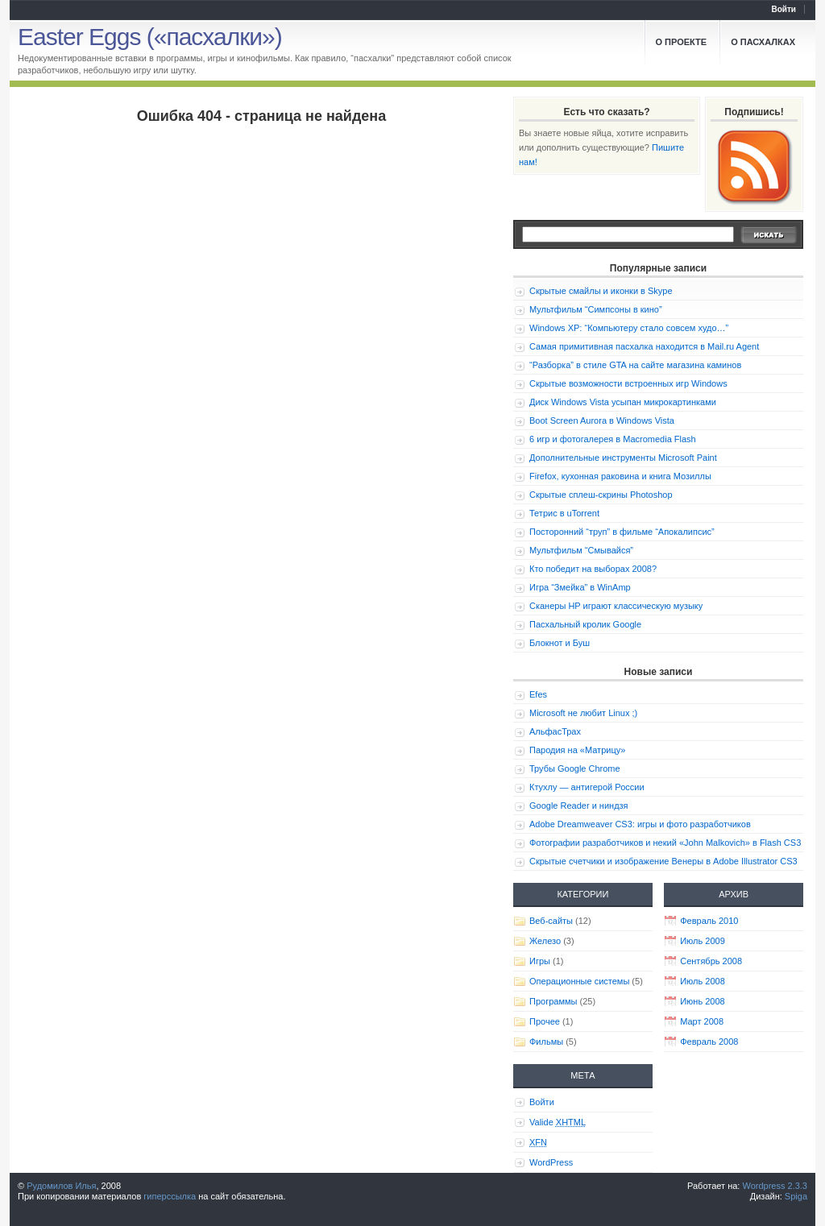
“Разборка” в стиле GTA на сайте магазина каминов (635, 365)
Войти (783, 9)
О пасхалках (763, 42)
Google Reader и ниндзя (578, 805)
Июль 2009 (702, 941)
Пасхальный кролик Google (585, 624)
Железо (545, 941)
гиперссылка (169, 1196)
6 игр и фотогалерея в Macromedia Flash (612, 439)
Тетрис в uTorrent (564, 513)
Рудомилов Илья (61, 1186)
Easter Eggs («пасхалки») (150, 36)
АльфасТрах (555, 731)
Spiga (796, 1196)
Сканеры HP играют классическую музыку (616, 606)
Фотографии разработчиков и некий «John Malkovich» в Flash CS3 (665, 842)
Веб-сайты (551, 921)
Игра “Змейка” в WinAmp (580, 587)
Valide (557, 1122)
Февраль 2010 (709, 921)
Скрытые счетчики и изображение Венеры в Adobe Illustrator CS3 (663, 861)
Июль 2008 (702, 981)
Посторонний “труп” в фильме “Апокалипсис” (622, 531)
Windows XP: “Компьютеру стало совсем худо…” (628, 328)
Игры (539, 961)
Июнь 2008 (702, 1001)
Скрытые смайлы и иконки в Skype (601, 291)
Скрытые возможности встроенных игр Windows (628, 383)
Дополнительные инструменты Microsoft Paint (623, 457)
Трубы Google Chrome (574, 768)
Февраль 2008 (709, 1041)
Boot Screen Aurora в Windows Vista (601, 420)
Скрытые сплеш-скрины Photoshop (601, 494)
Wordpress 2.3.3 (774, 1186)
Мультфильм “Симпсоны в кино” (595, 309)
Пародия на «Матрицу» (577, 750)
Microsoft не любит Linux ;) (583, 713)
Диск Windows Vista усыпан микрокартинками (622, 402)
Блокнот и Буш (559, 643)
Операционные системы (579, 981)
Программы (553, 1001)
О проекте (681, 42)
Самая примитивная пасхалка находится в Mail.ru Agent (644, 346)
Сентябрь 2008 (711, 961)
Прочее (544, 1021)
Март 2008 (701, 1021)
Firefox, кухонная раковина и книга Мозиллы (620, 476)
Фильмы (546, 1041)
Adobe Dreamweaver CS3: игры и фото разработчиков (640, 824)
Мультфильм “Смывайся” (581, 550)
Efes (538, 694)
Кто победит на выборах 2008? (593, 569)
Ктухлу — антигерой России (587, 787)
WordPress (551, 1162)
